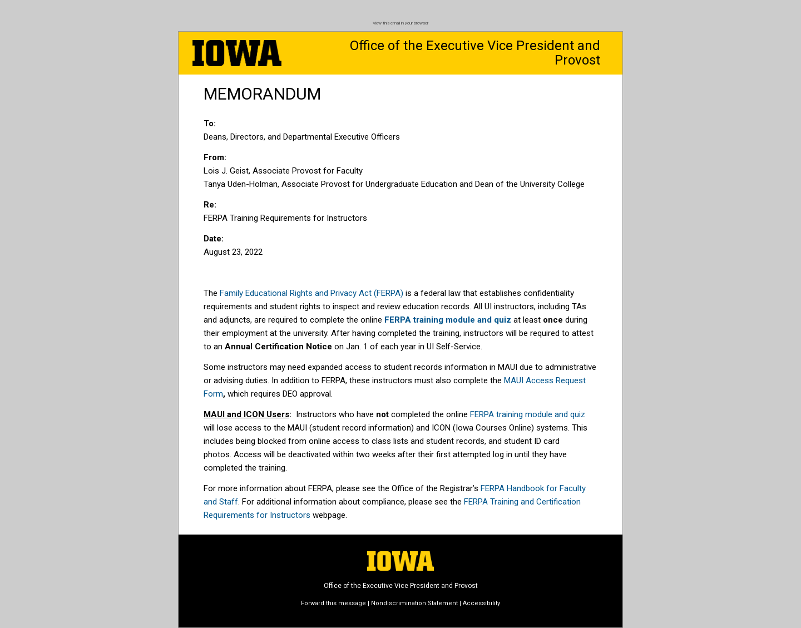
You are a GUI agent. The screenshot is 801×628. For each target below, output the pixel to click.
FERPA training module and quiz (527, 414)
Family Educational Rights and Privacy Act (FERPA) (311, 293)
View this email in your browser (400, 23)
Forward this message (333, 603)
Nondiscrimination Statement (414, 603)
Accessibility (481, 603)
